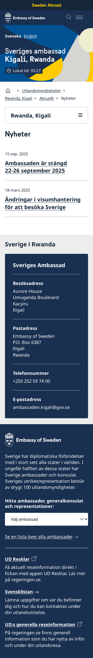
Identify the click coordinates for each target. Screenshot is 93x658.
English (30, 36)
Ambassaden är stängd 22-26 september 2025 (36, 166)
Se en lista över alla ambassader (39, 536)
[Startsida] (10, 91)
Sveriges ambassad (35, 55)
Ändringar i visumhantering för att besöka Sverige (43, 203)
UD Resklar (17, 559)
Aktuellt (46, 98)
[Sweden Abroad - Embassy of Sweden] (30, 17)
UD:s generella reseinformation (40, 624)
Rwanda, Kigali (18, 98)
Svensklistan (19, 592)
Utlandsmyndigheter (41, 90)
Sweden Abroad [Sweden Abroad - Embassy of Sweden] (46, 5)
